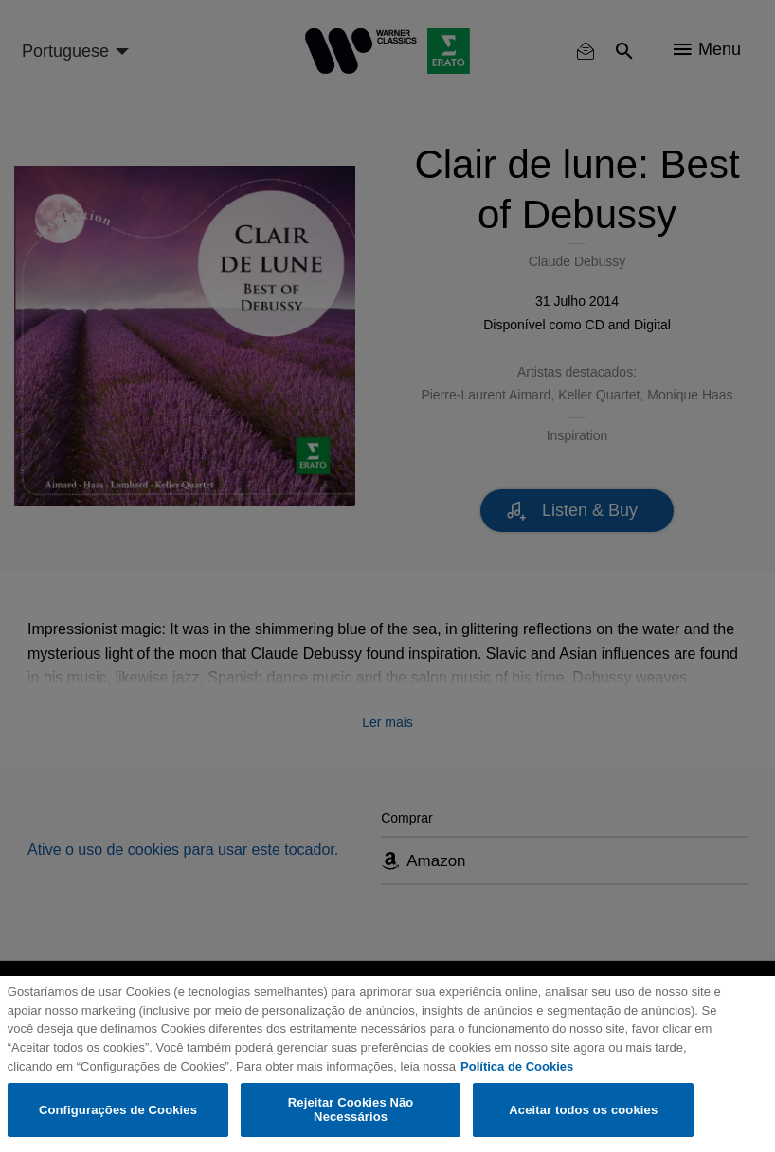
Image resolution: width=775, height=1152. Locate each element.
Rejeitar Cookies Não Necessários (351, 1110)
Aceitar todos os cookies (583, 1110)
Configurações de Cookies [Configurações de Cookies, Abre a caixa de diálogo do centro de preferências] (118, 1110)
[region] (387, 1064)
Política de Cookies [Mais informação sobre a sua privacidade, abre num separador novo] (516, 1066)
